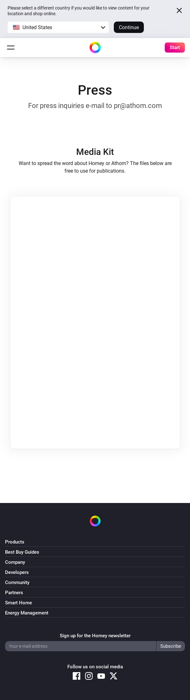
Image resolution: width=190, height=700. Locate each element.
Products (14, 542)
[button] (58, 27)
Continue (129, 27)
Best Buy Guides (22, 552)
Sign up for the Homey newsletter (95, 636)
